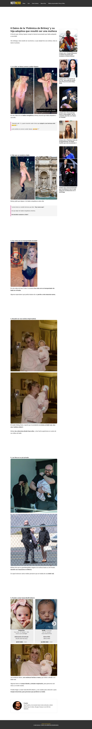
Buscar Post (43, 3)
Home (24, 3)
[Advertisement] (46, 16)
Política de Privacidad (46, 723)
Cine (29, 3)
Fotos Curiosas (35, 3)
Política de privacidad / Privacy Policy (56, 3)
